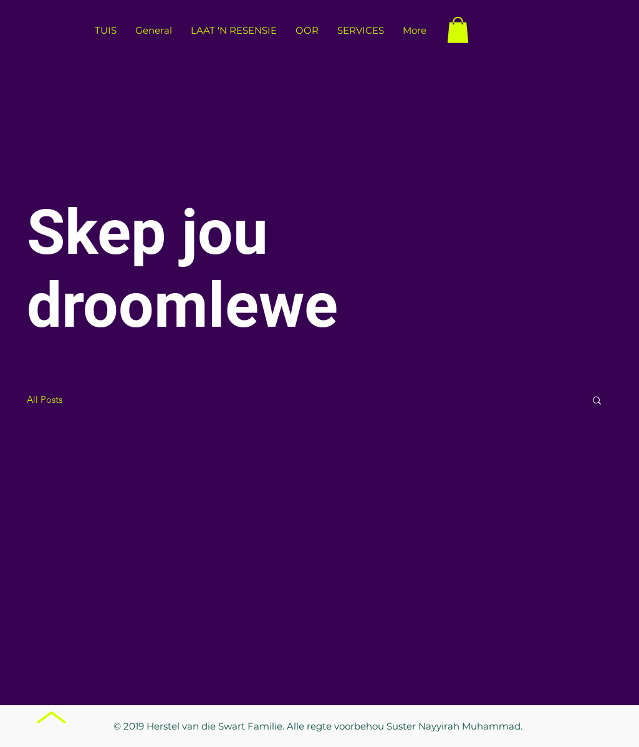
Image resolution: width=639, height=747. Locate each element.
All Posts (44, 399)
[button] (458, 30)
